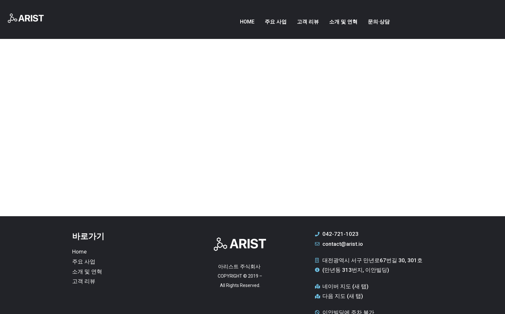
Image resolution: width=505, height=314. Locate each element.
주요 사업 (276, 22)
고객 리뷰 (308, 22)
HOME (247, 22)
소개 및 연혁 (343, 22)
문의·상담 (379, 22)
